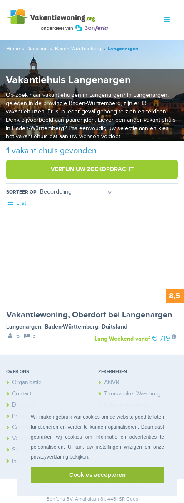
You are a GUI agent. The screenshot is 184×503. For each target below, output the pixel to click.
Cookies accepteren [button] (97, 474)
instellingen (108, 447)
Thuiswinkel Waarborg (132, 393)
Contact (22, 393)
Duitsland (114, 326)
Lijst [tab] (16, 203)
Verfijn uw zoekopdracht (92, 169)
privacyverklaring (49, 457)
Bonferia (55, 499)
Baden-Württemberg (71, 326)
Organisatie (27, 382)
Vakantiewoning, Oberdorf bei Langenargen (89, 315)
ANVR (111, 382)
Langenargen (23, 326)
